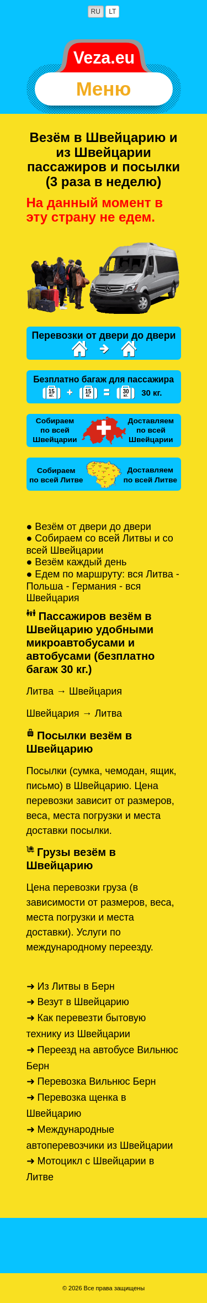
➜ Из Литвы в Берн (70, 986)
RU (95, 11)
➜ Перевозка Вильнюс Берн (91, 1081)
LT (112, 11)
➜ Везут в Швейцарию (77, 1001)
